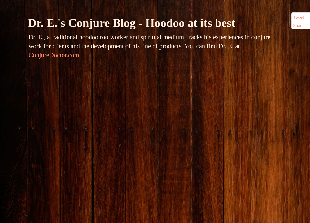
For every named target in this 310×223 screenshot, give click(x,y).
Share (298, 25)
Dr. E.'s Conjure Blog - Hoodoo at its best (131, 22)
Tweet (298, 17)
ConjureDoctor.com (54, 55)
